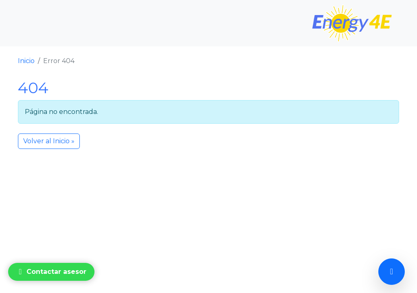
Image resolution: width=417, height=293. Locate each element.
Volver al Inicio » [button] (49, 141)
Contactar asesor (50, 272)
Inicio (26, 61)
